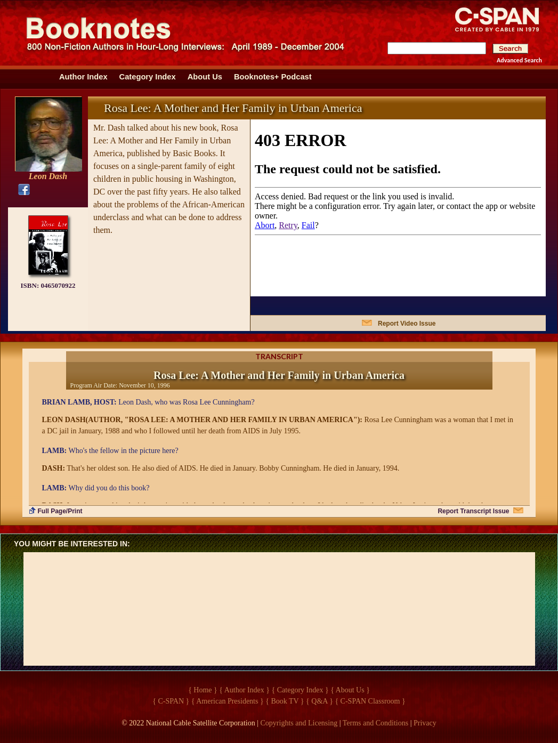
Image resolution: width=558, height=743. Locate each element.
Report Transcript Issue (473, 511)
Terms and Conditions (375, 723)
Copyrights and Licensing (299, 723)
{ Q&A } (319, 701)
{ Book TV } (284, 701)
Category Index (147, 76)
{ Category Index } (300, 690)
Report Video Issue (406, 323)
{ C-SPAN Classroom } (370, 701)
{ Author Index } (244, 690)
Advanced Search (519, 60)
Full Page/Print (60, 511)
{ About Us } (350, 690)
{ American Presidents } (227, 701)
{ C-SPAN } (170, 701)
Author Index (83, 76)
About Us (205, 76)
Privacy (425, 723)
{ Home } (202, 690)
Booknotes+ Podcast (273, 76)
